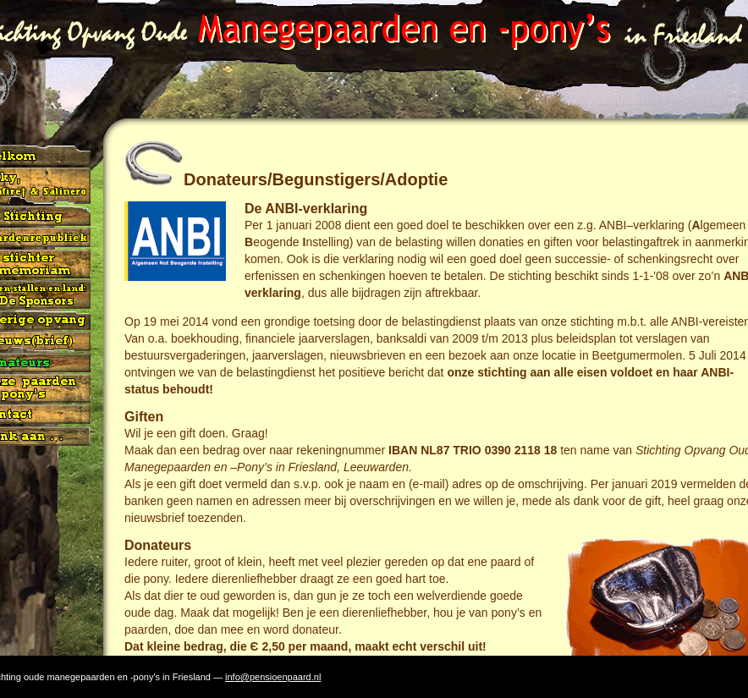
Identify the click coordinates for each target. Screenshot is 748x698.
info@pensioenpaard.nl (273, 677)
